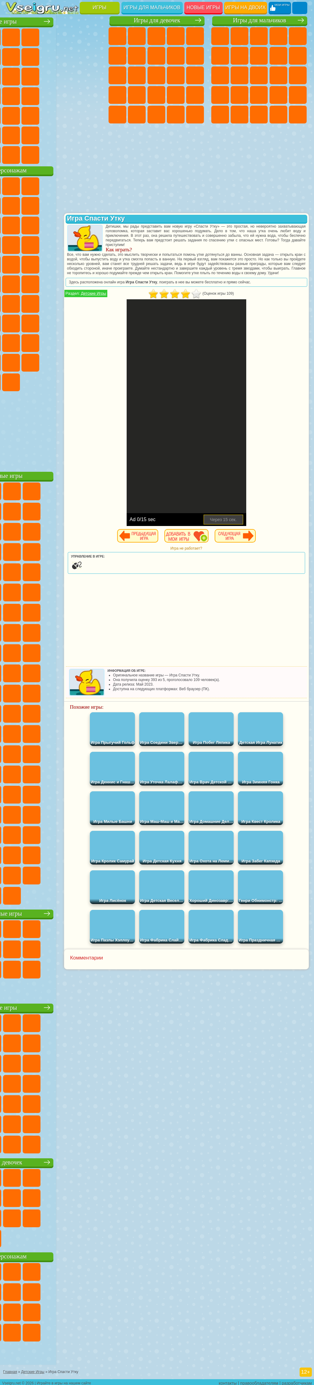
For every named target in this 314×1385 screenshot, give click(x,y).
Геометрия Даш (73, 56)
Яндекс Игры (34, 56)
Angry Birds (73, 224)
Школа (73, 134)
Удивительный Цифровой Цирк (73, 381)
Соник (92, 244)
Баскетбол (92, 134)
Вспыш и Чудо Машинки (73, 244)
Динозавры (73, 95)
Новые (15, 36)
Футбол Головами (34, 154)
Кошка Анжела (176, 56)
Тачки (54, 244)
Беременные (117, 95)
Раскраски (156, 56)
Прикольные (92, 95)
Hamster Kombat (54, 381)
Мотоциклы (298, 56)
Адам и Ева (15, 283)
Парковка (220, 36)
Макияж (117, 114)
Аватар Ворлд (15, 361)
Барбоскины (15, 263)
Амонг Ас (73, 303)
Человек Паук (73, 263)
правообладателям (259, 1380)
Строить (73, 154)
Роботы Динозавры (259, 95)
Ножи (54, 95)
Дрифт (278, 114)
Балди (54, 322)
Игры (99, 7)
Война (54, 154)
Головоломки (92, 114)
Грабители (298, 95)
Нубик (34, 342)
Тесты (195, 36)
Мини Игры (15, 114)
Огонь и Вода (156, 36)
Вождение (15, 154)
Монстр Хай (117, 56)
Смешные (15, 75)
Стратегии (259, 36)
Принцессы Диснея (137, 114)
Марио (54, 263)
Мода (156, 114)
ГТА (239, 114)
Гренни (73, 322)
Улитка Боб (34, 205)
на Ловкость (15, 56)
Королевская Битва (220, 56)
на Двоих (92, 36)
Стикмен (220, 75)
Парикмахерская (156, 75)
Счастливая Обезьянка (54, 283)
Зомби (298, 36)
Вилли (15, 185)
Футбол (239, 36)
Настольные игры (55, 912)
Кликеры (92, 75)
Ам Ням (92, 224)
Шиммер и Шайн (34, 283)
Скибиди (15, 381)
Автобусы (298, 114)
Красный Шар (54, 205)
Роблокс (15, 342)
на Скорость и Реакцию (34, 114)
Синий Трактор (15, 303)
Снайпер (298, 75)
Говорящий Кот (73, 185)
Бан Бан (92, 361)
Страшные (54, 75)
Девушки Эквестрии (137, 36)
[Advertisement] (55, 429)
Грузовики (239, 75)
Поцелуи (176, 75)
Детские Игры (73, 36)
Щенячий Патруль (54, 185)
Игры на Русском (34, 95)
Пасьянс (15, 95)
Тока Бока (92, 342)
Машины (259, 56)
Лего (34, 224)
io (34, 75)
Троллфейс (73, 205)
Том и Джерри (73, 283)
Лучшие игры (54, 20)
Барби (176, 36)
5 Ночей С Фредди (15, 205)
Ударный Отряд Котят (34, 263)
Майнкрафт (239, 56)
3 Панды (34, 244)
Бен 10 (259, 114)
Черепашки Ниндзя (278, 56)
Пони (117, 36)
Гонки (278, 75)
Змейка (73, 114)
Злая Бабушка (15, 224)
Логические (73, 75)
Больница (156, 95)
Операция (195, 95)
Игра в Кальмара (15, 322)
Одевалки (137, 75)
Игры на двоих (245, 7)
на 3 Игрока (15, 134)
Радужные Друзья (73, 342)
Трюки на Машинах (54, 114)
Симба (34, 361)
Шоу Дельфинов (15, 244)
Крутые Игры (54, 134)
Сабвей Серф (54, 224)
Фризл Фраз (92, 263)
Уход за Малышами (176, 114)
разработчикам (297, 1380)
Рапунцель (137, 95)
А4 (34, 322)
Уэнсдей (73, 361)
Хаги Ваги (92, 322)
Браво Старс (92, 303)
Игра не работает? (207, 557)
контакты (228, 1380)
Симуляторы (54, 36)
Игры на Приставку (92, 154)
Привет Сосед (54, 342)
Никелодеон (34, 134)
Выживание (278, 95)
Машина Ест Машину (220, 114)
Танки (278, 36)
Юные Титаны (92, 283)
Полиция (239, 95)
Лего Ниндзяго (92, 185)
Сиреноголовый (54, 303)
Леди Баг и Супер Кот (92, 205)
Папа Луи (195, 75)
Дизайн (195, 114)
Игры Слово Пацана (54, 361)
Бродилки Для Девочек (137, 56)
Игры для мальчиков (152, 7)
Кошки (117, 75)
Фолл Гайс (34, 303)
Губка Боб (34, 185)
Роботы (220, 95)
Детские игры (55, 1006)
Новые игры (203, 7)
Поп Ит (54, 56)
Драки (259, 75)
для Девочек (34, 36)
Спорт (92, 56)
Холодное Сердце (195, 56)
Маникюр (176, 95)
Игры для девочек (157, 20)
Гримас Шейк (34, 381)
